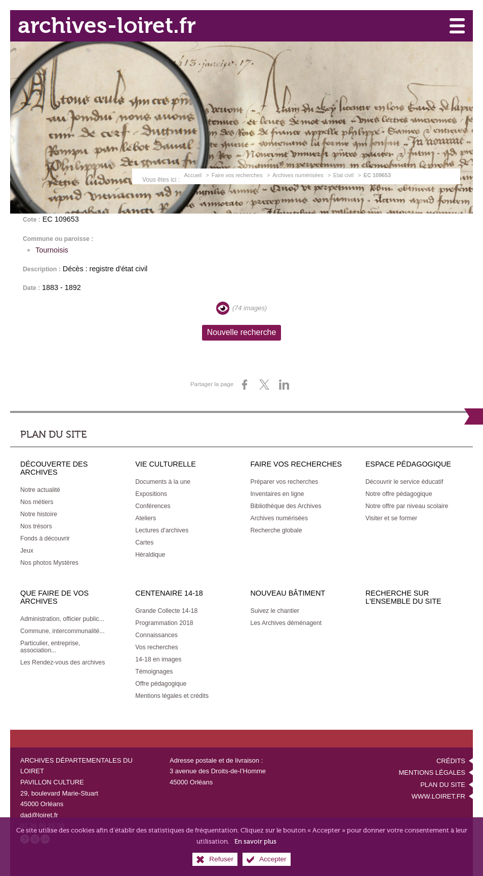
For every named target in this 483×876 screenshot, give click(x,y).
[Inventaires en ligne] (277, 493)
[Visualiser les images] (222, 308)
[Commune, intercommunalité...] (62, 631)
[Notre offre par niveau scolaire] (407, 506)
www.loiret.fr (438, 796)
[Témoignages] (154, 671)
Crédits (450, 761)
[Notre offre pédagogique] (399, 493)
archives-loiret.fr (107, 25)
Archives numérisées (297, 175)
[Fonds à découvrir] (45, 538)
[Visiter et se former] (391, 518)
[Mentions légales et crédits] (172, 695)
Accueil (193, 175)
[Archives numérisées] (279, 518)
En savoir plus (255, 846)
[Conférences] (152, 506)
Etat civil (343, 175)
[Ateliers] (145, 518)
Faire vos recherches (237, 175)
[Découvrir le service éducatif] (405, 481)
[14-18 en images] (158, 659)
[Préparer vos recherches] (284, 481)
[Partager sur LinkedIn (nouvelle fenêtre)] (284, 384)
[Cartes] (144, 542)
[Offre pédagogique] (160, 683)
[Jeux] (26, 550)
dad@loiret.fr (39, 815)
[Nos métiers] (36, 502)
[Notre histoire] (38, 514)
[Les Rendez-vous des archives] (62, 662)
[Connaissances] (156, 635)
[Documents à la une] (162, 481)
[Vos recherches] (156, 647)
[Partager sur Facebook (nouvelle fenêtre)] (244, 384)
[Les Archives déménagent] (285, 623)
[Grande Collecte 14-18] (166, 610)
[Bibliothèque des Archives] (285, 506)
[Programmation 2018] (164, 623)
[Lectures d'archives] (161, 530)
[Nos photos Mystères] (49, 562)
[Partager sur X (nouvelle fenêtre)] (264, 384)
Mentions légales (432, 772)
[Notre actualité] (40, 489)
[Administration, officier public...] (62, 618)
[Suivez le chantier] (274, 610)
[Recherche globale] (276, 530)
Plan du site (442, 784)
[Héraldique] (150, 554)
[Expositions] (151, 493)
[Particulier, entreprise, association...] (50, 647)
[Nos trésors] (36, 526)
